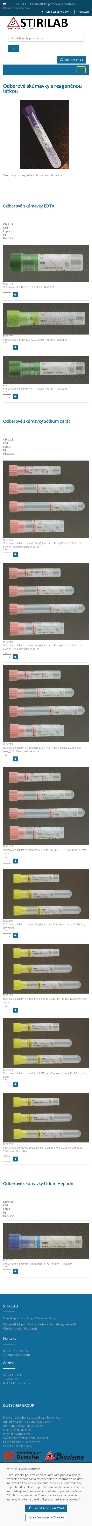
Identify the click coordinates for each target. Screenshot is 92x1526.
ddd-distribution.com (48, 1417)
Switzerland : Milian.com (19, 1438)
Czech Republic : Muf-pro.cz (21, 1442)
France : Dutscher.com (18, 1417)
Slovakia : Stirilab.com (17, 1446)
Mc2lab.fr (43, 1438)
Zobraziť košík (71, 60)
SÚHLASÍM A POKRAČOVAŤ (46, 1508)
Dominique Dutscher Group (38, 1318)
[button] (8, 4)
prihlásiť (84, 12)
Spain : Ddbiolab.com (17, 1430)
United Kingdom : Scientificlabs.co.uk (27, 1421)
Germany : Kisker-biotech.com (23, 1426)
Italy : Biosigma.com (16, 1434)
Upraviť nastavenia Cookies (46, 1517)
